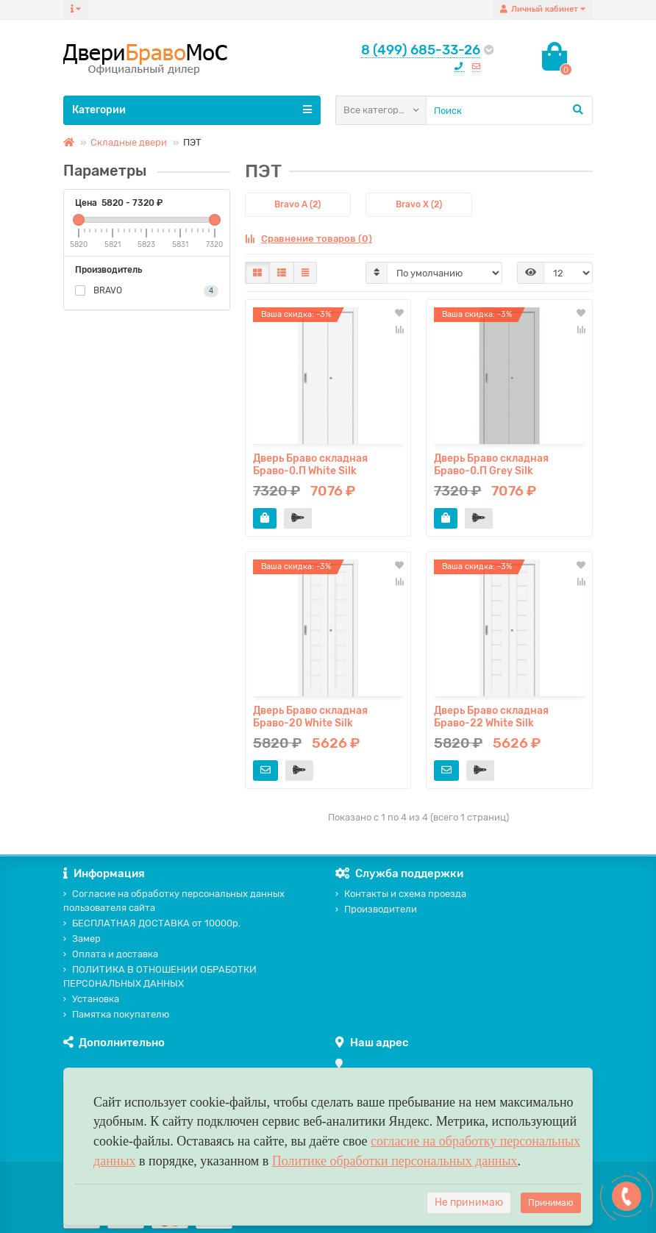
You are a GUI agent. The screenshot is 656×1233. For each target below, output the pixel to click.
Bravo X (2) (419, 204)
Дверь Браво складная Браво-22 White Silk (491, 716)
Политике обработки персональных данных (395, 1161)
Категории (192, 110)
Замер (82, 938)
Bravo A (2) (297, 204)
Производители (376, 909)
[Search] (509, 110)
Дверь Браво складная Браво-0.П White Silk (310, 464)
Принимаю (551, 1203)
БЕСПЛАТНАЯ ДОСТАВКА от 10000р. (151, 923)
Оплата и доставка (110, 953)
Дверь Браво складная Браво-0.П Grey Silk (491, 464)
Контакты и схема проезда (400, 893)
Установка (91, 998)
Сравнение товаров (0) (308, 238)
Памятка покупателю (116, 1014)
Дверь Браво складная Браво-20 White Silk (310, 716)
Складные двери (128, 142)
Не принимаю (469, 1202)
